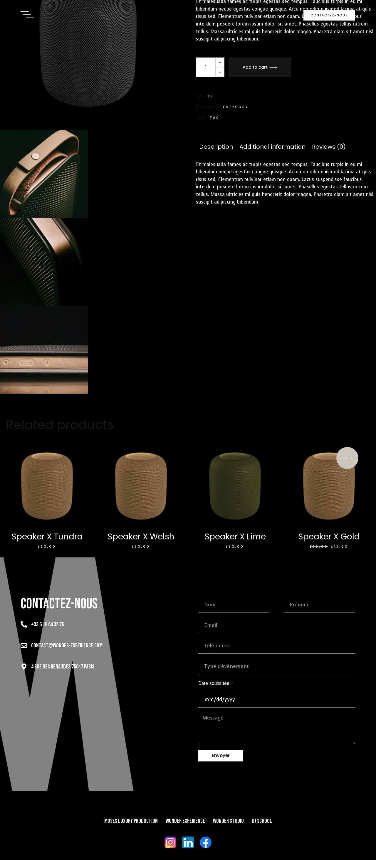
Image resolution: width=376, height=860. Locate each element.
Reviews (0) (329, 146)
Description (216, 146)
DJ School (262, 821)
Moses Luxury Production (131, 821)
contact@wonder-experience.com (67, 645)
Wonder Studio (228, 821)
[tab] (216, 146)
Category (236, 107)
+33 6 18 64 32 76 (47, 624)
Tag (215, 118)
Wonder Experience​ (185, 821)
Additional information (272, 146)
